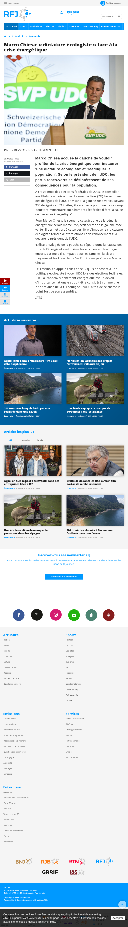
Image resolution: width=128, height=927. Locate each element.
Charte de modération (14, 830)
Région (7, 640)
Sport (23, 26)
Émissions (36, 26)
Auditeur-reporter (110, 3)
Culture (7, 662)
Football (69, 640)
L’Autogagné (9, 757)
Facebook (18, 615)
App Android (108, 615)
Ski (67, 667)
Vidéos (62, 26)
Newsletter (8, 842)
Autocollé (8, 763)
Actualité (11, 26)
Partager (12, 167)
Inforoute (70, 746)
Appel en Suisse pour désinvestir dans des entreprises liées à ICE (31, 482)
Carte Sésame (10, 803)
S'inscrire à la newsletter (64, 576)
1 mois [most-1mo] (40, 440)
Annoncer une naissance (15, 746)
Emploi (69, 752)
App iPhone (91, 615)
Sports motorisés (73, 684)
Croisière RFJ (90, 26)
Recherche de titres (12, 729)
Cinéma (69, 724)
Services (74, 26)
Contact (7, 836)
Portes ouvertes (111, 26)
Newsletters (74, 615)
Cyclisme (70, 662)
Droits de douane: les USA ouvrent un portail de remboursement (91, 482)
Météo (69, 735)
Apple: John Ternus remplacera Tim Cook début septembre (31, 362)
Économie (34, 36)
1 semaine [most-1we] (25, 440)
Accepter (117, 918)
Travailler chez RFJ (12, 814)
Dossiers (7, 673)
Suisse (6, 645)
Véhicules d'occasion (75, 718)
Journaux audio (10, 667)
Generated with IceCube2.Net (35, 900)
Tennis (69, 678)
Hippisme (70, 673)
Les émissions (10, 718)
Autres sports (72, 695)
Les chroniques (10, 724)
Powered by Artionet (13, 900)
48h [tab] (10, 440)
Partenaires (9, 819)
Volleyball (70, 656)
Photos (50, 26)
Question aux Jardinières (15, 752)
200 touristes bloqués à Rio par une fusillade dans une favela (27, 410)
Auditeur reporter (12, 678)
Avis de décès (72, 757)
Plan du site (39, 893)
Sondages (8, 768)
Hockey (69, 645)
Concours (8, 774)
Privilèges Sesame (74, 729)
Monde (7, 651)
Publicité (7, 808)
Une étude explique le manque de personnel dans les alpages (88, 410)
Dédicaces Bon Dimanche (15, 741)
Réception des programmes (16, 797)
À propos (8, 792)
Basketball (70, 651)
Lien (10, 179)
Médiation (8, 825)
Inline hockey (72, 689)
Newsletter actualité (12, 684)
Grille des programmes (14, 735)
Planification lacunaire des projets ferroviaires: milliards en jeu (89, 362)
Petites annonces (73, 741)
